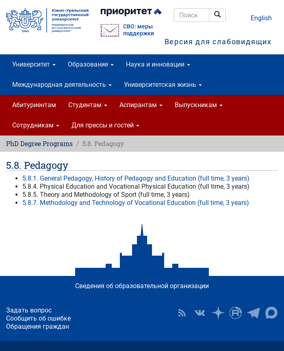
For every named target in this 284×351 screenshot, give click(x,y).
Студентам (87, 105)
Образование (91, 64)
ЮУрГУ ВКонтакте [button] (199, 312)
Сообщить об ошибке (38, 318)
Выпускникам (199, 105)
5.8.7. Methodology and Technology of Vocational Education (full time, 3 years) (135, 203)
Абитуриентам (34, 105)
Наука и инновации (158, 64)
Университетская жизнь (163, 84)
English (261, 18)
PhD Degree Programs (39, 143)
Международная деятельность (62, 84)
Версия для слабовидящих (218, 41)
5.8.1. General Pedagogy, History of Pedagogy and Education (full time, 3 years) (135, 178)
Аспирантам (141, 105)
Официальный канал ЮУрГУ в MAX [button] (271, 312)
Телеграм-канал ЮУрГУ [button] (253, 312)
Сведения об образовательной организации (142, 286)
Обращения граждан (37, 326)
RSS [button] (182, 312)
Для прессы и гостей (105, 125)
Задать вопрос (29, 310)
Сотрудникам (35, 125)
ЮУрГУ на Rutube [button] (235, 312)
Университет (34, 64)
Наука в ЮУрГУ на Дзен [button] (217, 312)
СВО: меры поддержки (138, 30)
